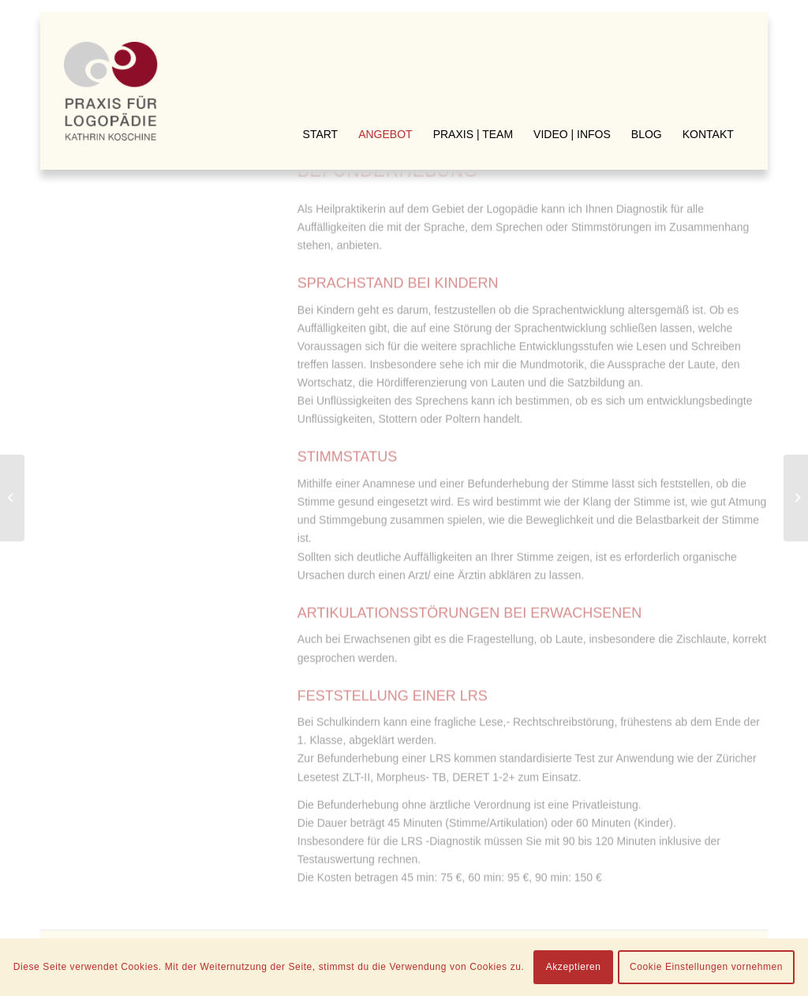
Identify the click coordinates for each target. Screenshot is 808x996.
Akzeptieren (573, 966)
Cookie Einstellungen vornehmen (706, 966)
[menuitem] (321, 39)
